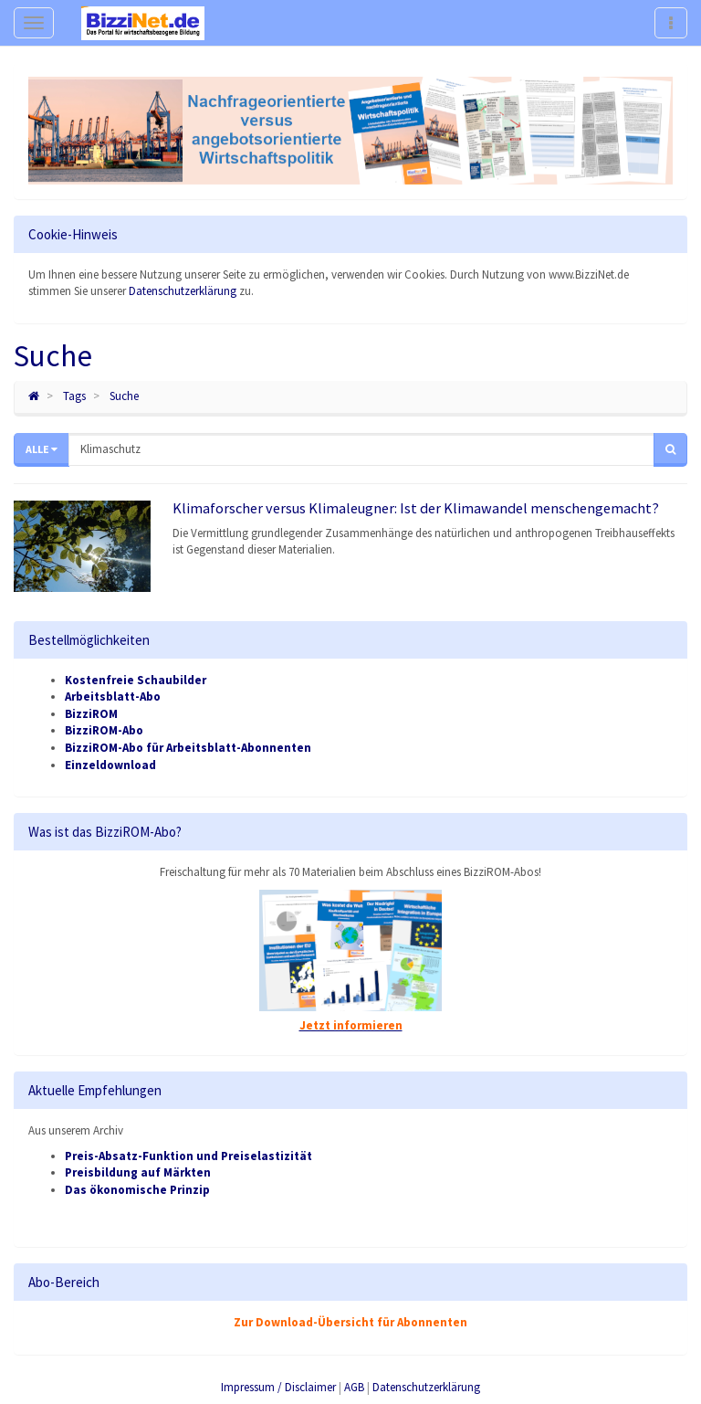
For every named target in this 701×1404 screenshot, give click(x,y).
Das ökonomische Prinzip (137, 1190)
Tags (74, 396)
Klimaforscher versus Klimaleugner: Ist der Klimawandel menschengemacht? (416, 508)
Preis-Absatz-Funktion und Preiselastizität (188, 1156)
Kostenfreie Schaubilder (135, 680)
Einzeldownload (110, 765)
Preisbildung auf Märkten (138, 1172)
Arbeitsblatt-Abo (113, 696)
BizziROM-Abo (104, 730)
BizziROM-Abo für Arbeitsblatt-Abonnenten (188, 747)
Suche (124, 396)
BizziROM (91, 714)
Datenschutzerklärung (182, 291)
